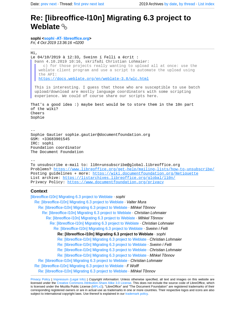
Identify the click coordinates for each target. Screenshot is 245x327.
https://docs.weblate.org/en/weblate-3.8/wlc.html (94, 85)
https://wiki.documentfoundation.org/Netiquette (145, 201)
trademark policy (136, 323)
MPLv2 (97, 316)
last (101, 4)
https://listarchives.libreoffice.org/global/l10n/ (119, 206)
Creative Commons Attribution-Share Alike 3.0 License (94, 312)
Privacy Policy (40, 309)
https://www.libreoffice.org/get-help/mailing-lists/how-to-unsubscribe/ (134, 195)
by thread (187, 4)
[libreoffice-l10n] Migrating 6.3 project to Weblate (72, 226)
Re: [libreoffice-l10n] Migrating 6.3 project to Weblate (78, 232)
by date (170, 4)
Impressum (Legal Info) (69, 309)
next (52, 4)
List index (206, 4)
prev (44, 4)
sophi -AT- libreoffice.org (66, 38)
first (77, 4)
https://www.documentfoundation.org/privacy (115, 211)
